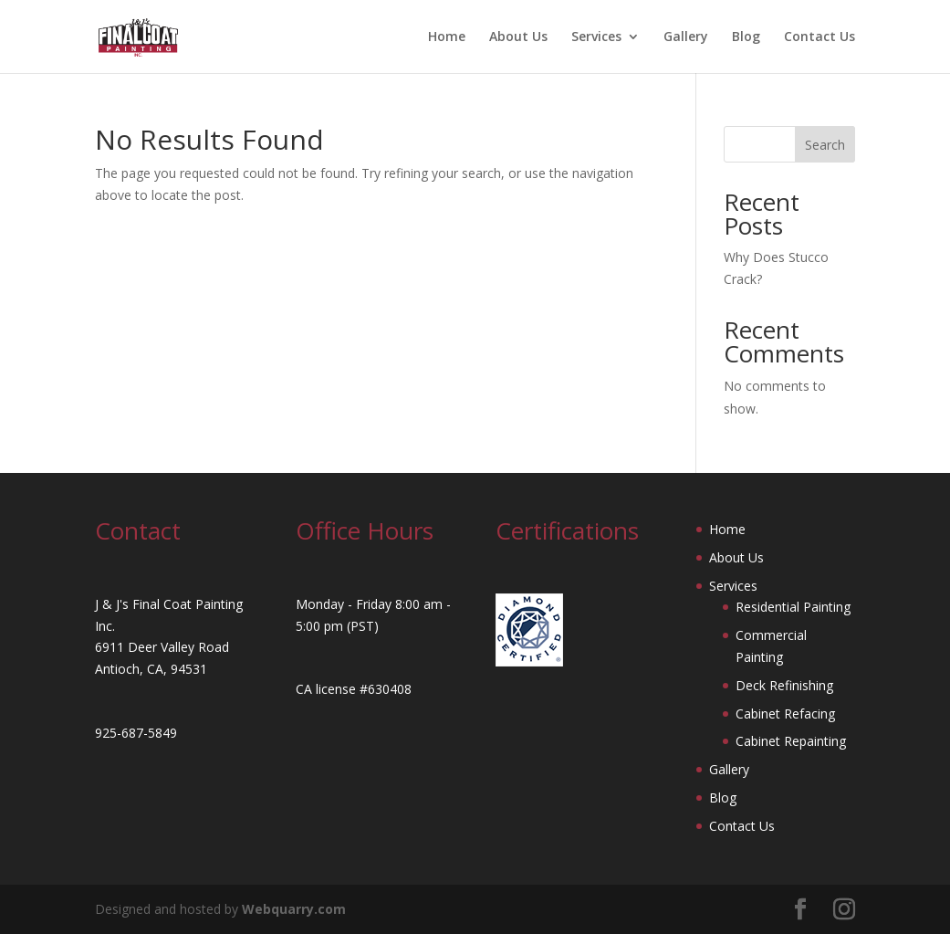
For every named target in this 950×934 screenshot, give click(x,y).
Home (446, 37)
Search (825, 144)
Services (596, 37)
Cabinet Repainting (791, 741)
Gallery (685, 37)
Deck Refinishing (784, 685)
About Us (518, 37)
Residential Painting (793, 606)
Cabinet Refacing (785, 713)
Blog (746, 37)
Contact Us (819, 37)
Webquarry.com (294, 909)
